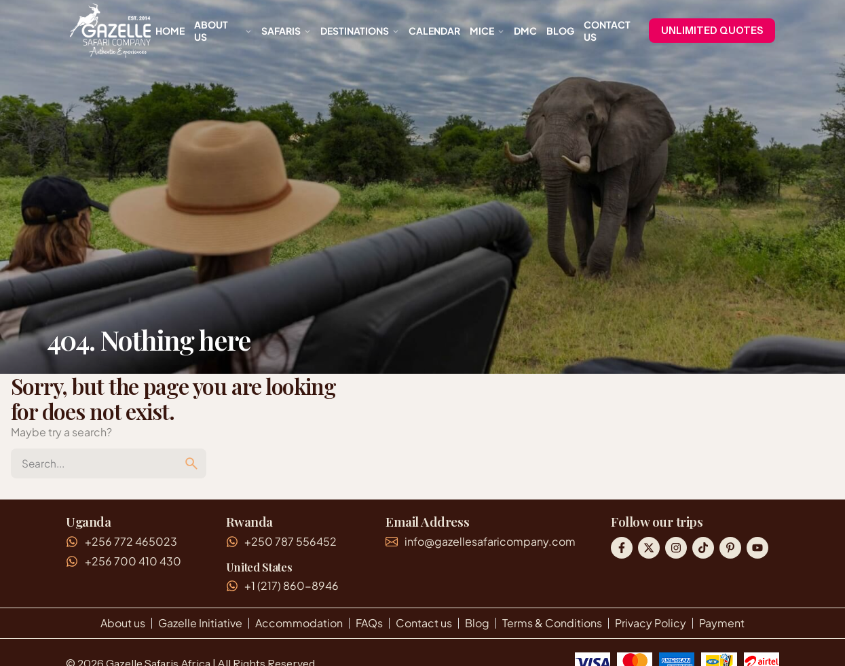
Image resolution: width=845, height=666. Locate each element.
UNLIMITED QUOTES (712, 30)
